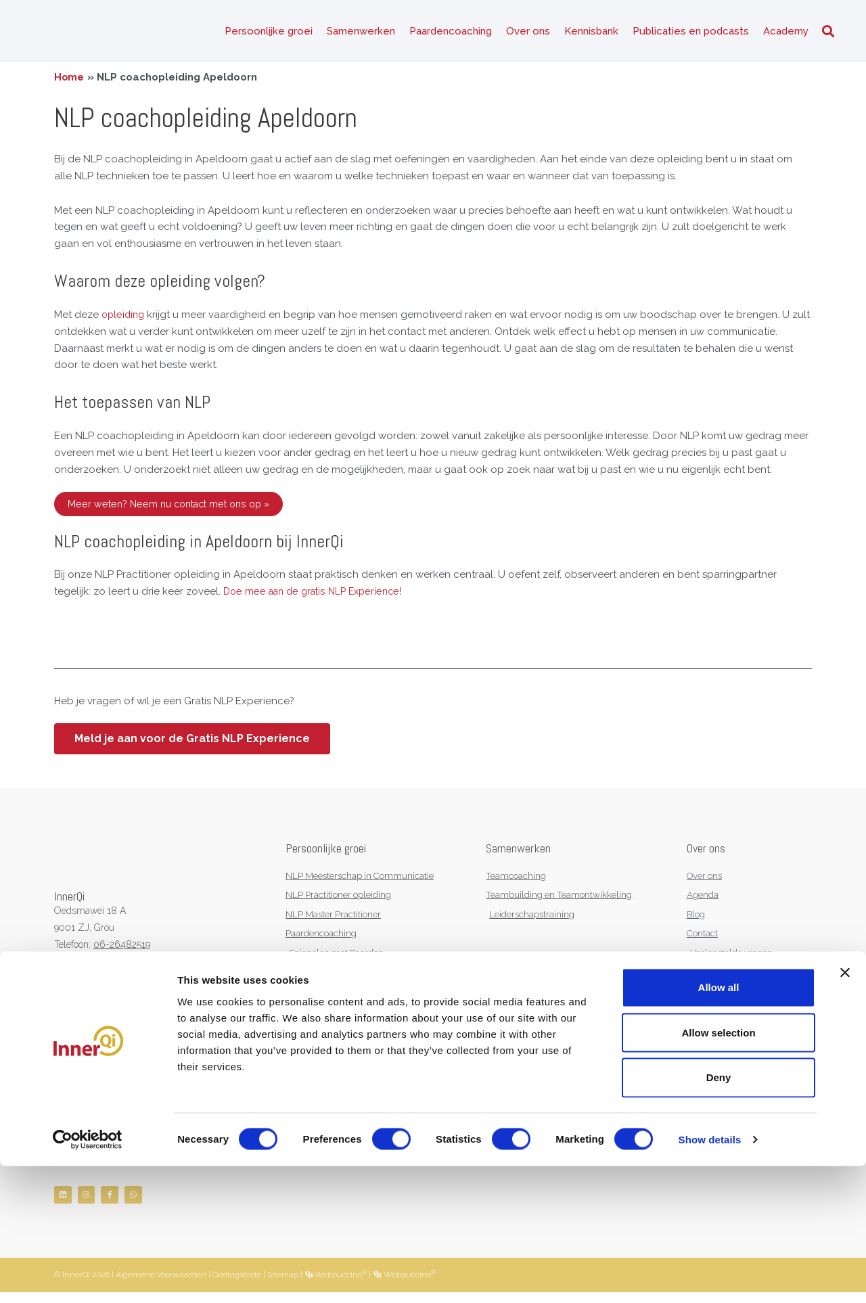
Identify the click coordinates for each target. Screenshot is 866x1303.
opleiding (124, 320)
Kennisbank (591, 34)
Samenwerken (361, 34)
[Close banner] (845, 1109)
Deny (718, 1214)
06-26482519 (121, 949)
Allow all (718, 1124)
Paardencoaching (450, 34)
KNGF (114, 1016)
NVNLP (70, 1016)
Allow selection (718, 1168)
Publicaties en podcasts (691, 34)
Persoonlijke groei (269, 34)
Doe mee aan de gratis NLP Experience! (318, 597)
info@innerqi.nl (118, 966)
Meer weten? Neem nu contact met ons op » (174, 509)
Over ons (528, 34)
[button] (828, 34)
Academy (785, 34)
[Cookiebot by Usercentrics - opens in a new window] (87, 1276)
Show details (710, 1276)
